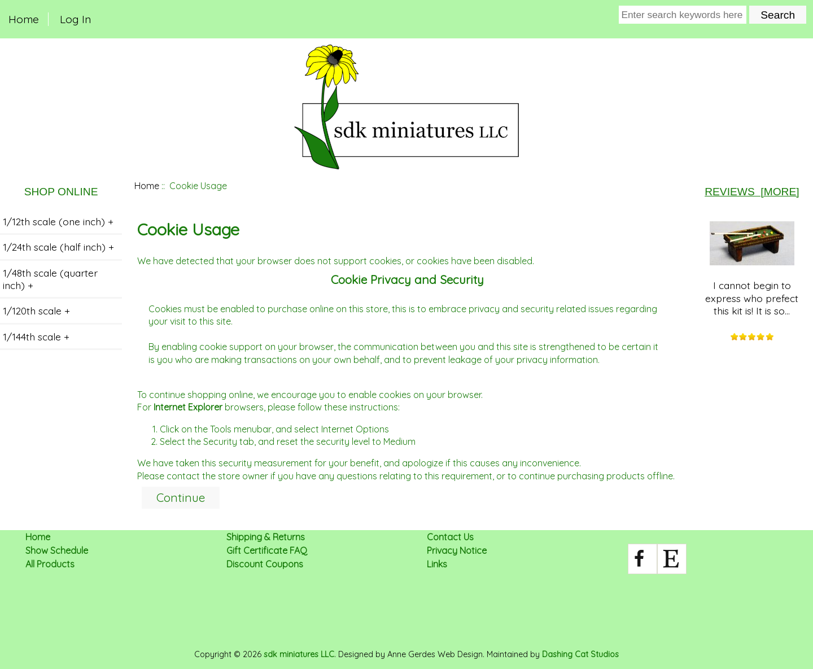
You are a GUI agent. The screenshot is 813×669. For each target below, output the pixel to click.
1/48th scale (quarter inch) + (50, 278)
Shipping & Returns (265, 537)
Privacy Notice (457, 550)
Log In (75, 19)
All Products (50, 564)
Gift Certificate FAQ (266, 550)
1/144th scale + (36, 336)
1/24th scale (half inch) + (58, 247)
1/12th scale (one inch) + (58, 221)
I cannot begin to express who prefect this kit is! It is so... (751, 269)
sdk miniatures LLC (299, 654)
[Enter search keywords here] (683, 15)
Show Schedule (56, 550)
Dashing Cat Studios (580, 654)
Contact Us (450, 537)
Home (23, 19)
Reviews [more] (752, 192)
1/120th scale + (36, 310)
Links (437, 564)
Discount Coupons (264, 564)
